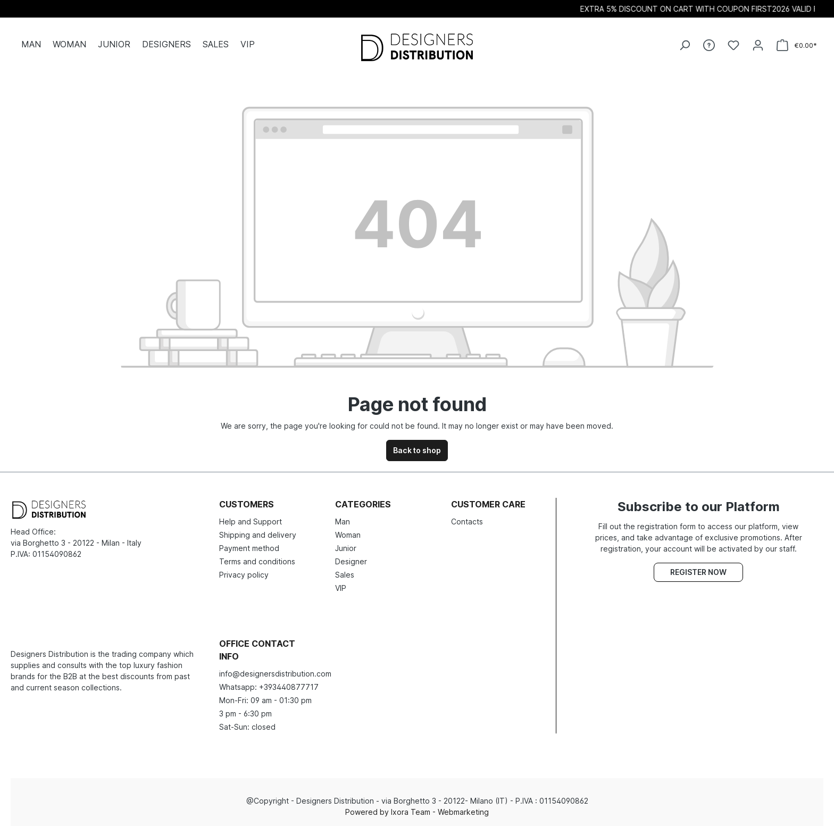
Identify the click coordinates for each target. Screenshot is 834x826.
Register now (698, 572)
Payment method (249, 548)
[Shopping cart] (796, 45)
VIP (340, 588)
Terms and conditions (257, 561)
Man (342, 521)
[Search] (684, 45)
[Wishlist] (733, 45)
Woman (348, 534)
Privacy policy (244, 574)
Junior (345, 548)
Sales (344, 574)
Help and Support (250, 521)
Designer (351, 561)
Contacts (467, 521)
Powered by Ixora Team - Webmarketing (417, 811)
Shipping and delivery (257, 534)
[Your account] (758, 45)
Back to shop (417, 450)
